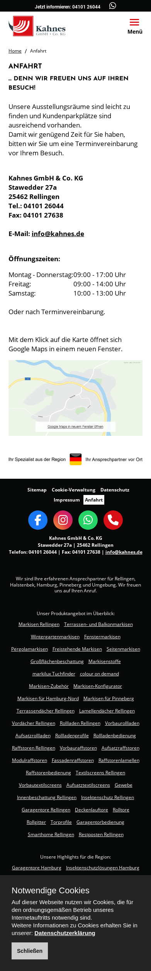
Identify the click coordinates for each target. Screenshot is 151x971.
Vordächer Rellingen (33, 723)
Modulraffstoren (29, 760)
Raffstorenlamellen (118, 760)
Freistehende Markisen (77, 649)
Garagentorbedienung (100, 822)
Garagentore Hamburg (36, 867)
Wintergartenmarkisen (55, 636)
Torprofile (61, 822)
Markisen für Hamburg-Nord (48, 698)
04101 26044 (86, 7)
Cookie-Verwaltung (73, 489)
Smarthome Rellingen (51, 834)
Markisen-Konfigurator (97, 686)
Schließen (29, 951)
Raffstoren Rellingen (33, 748)
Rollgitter (36, 822)
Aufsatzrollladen (33, 735)
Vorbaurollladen (122, 723)
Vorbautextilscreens (40, 785)
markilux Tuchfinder (53, 673)
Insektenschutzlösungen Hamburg (102, 867)
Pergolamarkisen (29, 649)
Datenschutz (114, 489)
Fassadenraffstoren (73, 760)
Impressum (67, 500)
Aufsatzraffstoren (120, 748)
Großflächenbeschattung (57, 661)
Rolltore (121, 809)
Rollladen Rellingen (80, 723)
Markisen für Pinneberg (108, 698)
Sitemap (37, 489)
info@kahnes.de (58, 233)
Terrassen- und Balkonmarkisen (98, 624)
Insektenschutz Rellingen (107, 797)
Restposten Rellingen (101, 834)
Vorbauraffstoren (78, 748)
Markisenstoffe (104, 661)
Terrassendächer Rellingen (46, 710)
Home (15, 51)
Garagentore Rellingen (46, 809)
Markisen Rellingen (39, 624)
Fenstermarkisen (102, 636)
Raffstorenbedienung (48, 772)
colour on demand (99, 673)
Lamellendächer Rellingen (107, 710)
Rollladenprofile (72, 735)
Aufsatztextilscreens (88, 785)
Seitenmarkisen (123, 649)
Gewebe (123, 785)
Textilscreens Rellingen (100, 772)
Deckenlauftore (91, 809)
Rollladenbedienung (114, 735)
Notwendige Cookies (51, 890)
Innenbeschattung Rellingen (46, 797)
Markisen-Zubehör (49, 686)
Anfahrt (94, 500)
